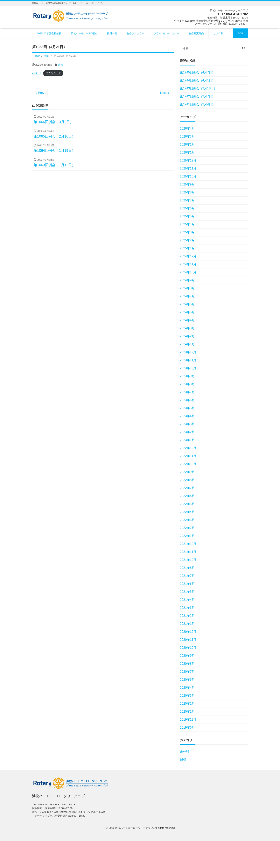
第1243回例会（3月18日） (198, 88)
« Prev (39, 92)
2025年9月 (187, 184)
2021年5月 (187, 591)
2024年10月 (188, 272)
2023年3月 (187, 424)
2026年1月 (187, 152)
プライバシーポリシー (166, 33)
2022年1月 (187, 535)
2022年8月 (187, 480)
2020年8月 (187, 663)
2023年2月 (187, 432)
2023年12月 (188, 352)
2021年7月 (187, 575)
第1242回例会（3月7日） (197, 96)
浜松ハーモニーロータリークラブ (134, 827)
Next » (164, 92)
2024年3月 (187, 328)
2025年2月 (187, 240)
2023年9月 (187, 376)
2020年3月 (187, 695)
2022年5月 (187, 504)
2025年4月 (187, 224)
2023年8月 (187, 384)
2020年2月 (187, 703)
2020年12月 (188, 631)
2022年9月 (187, 472)
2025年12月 (188, 160)
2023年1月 (187, 440)
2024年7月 (187, 296)
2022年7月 (187, 488)
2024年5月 (187, 312)
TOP (240, 33)
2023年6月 (187, 400)
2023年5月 (187, 408)
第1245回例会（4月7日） (197, 72)
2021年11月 (188, 551)
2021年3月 (187, 607)
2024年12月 (188, 256)
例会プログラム (135, 33)
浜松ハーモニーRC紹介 (84, 33)
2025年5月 (187, 216)
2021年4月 (187, 599)
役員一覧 (112, 33)
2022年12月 (188, 448)
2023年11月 (188, 360)
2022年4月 (187, 512)
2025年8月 (187, 192)
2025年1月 (187, 248)
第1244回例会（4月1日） (197, 80)
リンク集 (218, 33)
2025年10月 (188, 176)
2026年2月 (187, 144)
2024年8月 (187, 288)
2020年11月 (188, 639)
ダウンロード (53, 73)
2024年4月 (187, 320)
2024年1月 (187, 344)
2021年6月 (187, 583)
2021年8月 (187, 567)
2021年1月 (187, 623)
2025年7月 (187, 200)
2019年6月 (187, 727)
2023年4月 (187, 416)
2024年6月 (187, 304)
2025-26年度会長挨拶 (49, 33)
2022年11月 (188, 456)
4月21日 (36, 73)
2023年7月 (187, 392)
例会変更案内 (196, 33)
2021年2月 (187, 615)
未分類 (184, 751)
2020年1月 (187, 711)
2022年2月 (187, 527)
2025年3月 (187, 232)
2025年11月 (188, 168)
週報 (60, 64)
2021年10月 (188, 559)
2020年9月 (187, 655)
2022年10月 (188, 464)
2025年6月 (187, 208)
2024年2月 (187, 336)
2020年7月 (187, 671)
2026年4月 (187, 128)
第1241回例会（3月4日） (197, 104)
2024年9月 (187, 280)
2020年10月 (188, 647)
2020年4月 (187, 687)
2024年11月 (188, 264)
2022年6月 (187, 496)
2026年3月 (187, 136)
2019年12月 (188, 719)
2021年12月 (188, 543)
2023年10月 (188, 368)
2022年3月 (187, 520)
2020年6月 (187, 679)
